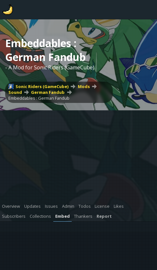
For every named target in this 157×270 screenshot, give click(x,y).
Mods (84, 86)
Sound (15, 92)
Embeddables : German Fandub (38, 98)
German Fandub (48, 92)
